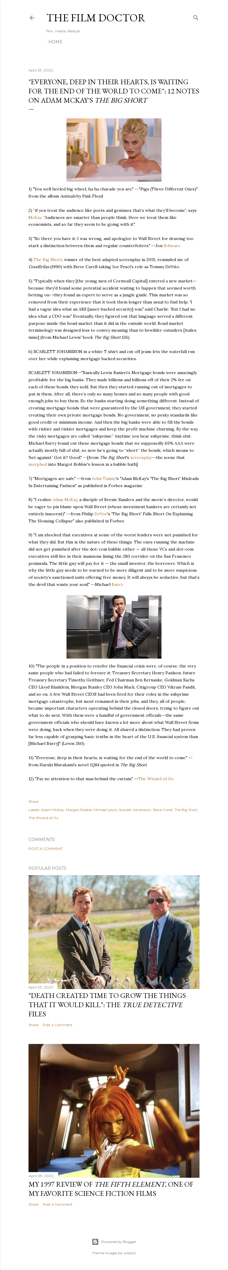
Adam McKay (65, 499)
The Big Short (48, 259)
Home (55, 41)
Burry (117, 584)
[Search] (196, 16)
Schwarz (172, 245)
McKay (34, 217)
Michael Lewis (105, 810)
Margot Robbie (79, 810)
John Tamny (104, 478)
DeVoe (100, 513)
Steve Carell (162, 810)
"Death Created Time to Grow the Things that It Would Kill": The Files (107, 1004)
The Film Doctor (95, 18)
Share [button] (33, 801)
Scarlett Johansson (135, 810)
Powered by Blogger (114, 1241)
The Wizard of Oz (156, 778)
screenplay (141, 457)
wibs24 (130, 1253)
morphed (37, 464)
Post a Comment (45, 848)
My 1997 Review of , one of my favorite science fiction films (110, 1189)
